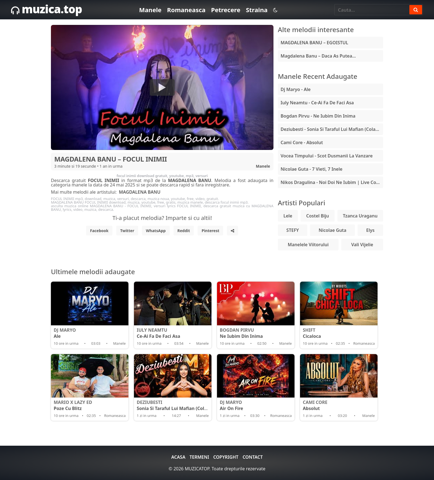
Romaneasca (186, 10)
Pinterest (210, 230)
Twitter (127, 230)
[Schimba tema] (275, 9)
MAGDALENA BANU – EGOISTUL (314, 43)
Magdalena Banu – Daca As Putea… (318, 56)
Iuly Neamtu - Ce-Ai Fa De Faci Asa (317, 103)
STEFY (292, 230)
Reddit (183, 230)
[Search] (415, 9)
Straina (256, 10)
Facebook (99, 230)
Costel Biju (317, 216)
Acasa (178, 457)
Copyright (225, 457)
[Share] (232, 230)
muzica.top (46, 9)
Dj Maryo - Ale (296, 89)
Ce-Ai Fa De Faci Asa (173, 333)
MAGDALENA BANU (139, 192)
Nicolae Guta (332, 230)
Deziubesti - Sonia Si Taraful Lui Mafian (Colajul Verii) (332, 129)
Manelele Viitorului (308, 245)
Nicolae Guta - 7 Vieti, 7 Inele (311, 169)
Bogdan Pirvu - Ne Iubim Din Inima (318, 116)
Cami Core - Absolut (302, 142)
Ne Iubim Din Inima (256, 333)
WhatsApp (156, 230)
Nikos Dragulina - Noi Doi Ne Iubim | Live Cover (332, 182)
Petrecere (225, 10)
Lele (287, 216)
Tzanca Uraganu (360, 216)
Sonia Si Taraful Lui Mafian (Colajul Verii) (181, 405)
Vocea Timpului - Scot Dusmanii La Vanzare (327, 156)
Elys (370, 230)
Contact (252, 457)
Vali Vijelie (362, 245)
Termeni (199, 457)
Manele (150, 10)
